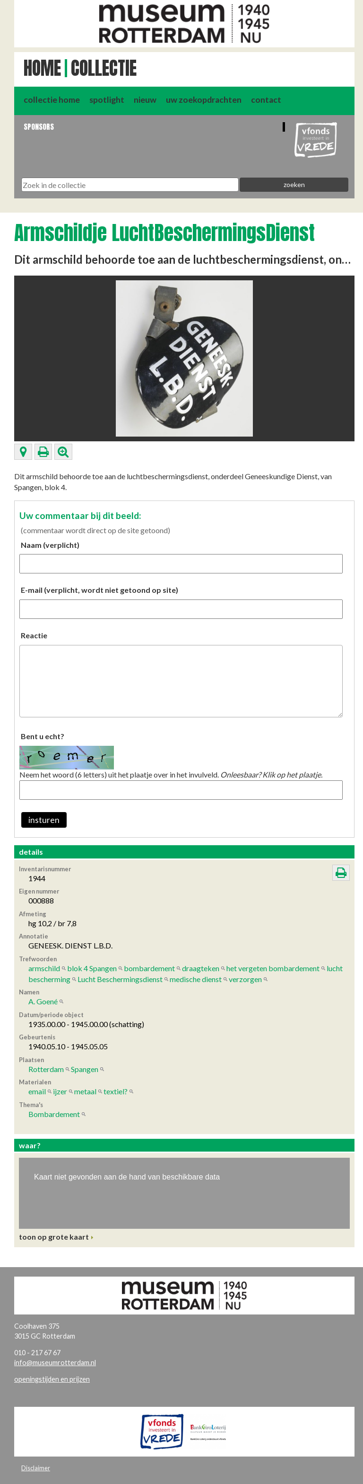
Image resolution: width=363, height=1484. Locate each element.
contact (266, 100)
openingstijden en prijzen (52, 1379)
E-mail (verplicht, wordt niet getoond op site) (99, 589)
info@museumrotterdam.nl (55, 1363)
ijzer (60, 1091)
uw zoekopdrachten (204, 100)
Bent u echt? (42, 736)
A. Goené (43, 1001)
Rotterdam (46, 1068)
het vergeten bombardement (273, 968)
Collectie (104, 68)
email (37, 1091)
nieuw (145, 100)
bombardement (149, 968)
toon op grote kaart (54, 1236)
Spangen (84, 1068)
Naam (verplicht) (50, 544)
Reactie (34, 635)
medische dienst (196, 978)
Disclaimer (35, 1468)
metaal (85, 1091)
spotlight (106, 100)
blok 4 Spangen (92, 968)
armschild (44, 968)
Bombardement (54, 1113)
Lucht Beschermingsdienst (120, 978)
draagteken (200, 968)
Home (42, 68)
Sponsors (39, 126)
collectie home (52, 100)
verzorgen (245, 978)
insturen (44, 820)
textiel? (116, 1091)
